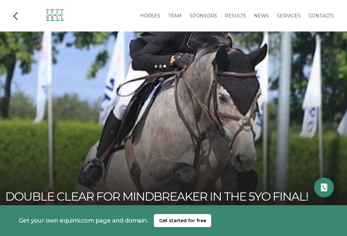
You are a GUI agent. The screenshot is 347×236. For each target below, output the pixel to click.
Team (175, 16)
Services (288, 16)
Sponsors (203, 16)
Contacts (321, 16)
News (261, 16)
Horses (150, 16)
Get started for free (182, 221)
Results (235, 16)
